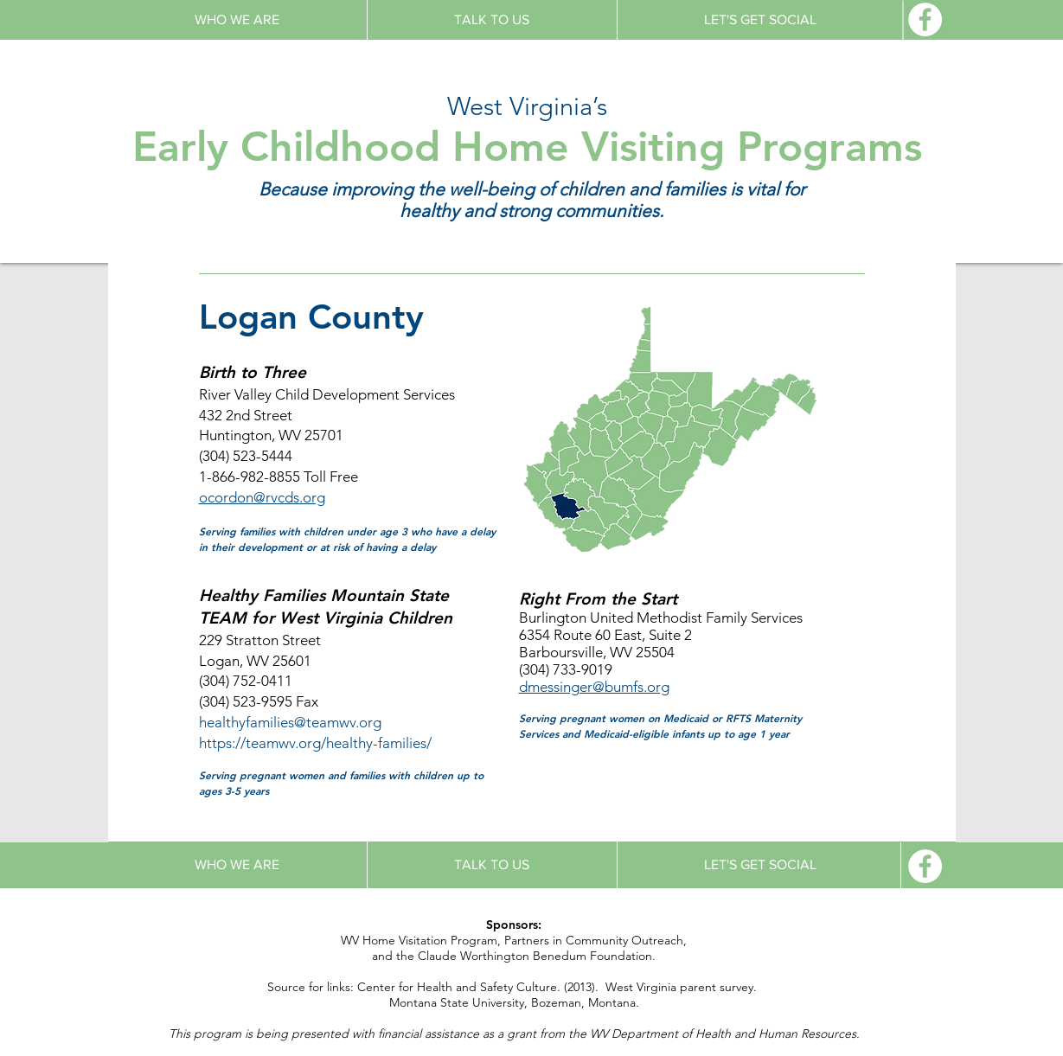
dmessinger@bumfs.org (594, 686)
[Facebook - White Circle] (925, 19)
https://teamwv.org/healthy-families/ (315, 743)
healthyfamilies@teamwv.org (290, 722)
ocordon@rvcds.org (262, 497)
